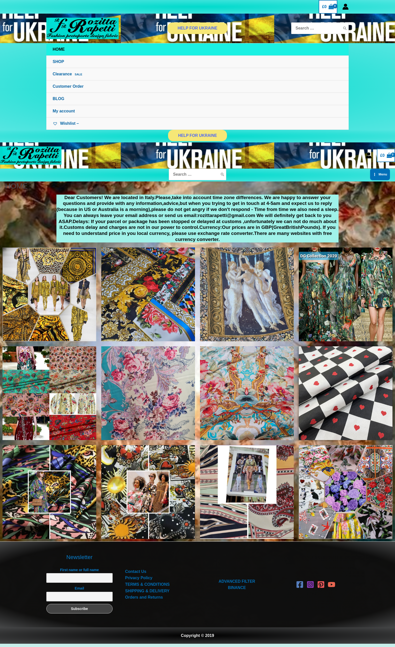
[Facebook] (300, 588)
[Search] (345, 28)
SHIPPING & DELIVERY (147, 594)
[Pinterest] (321, 588)
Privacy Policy (139, 581)
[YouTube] (331, 588)
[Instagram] (310, 588)
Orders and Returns (144, 600)
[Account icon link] (345, 7)
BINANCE (237, 591)
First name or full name (79, 573)
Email (79, 592)
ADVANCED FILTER (237, 584)
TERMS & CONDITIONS (147, 588)
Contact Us (135, 575)
